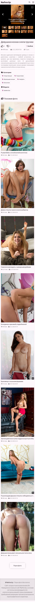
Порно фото (17, 565)
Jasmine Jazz (6, 90)
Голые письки (7, 75)
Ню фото (20, 79)
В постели (6, 82)
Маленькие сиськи (8, 79)
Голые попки (19, 75)
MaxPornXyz (6, 2)
